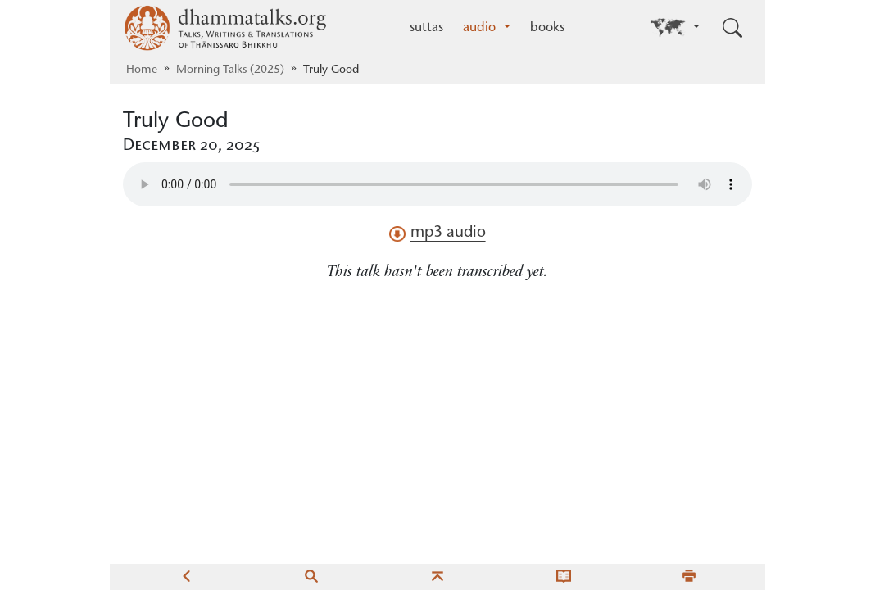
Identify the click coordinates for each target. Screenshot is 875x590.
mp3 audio (437, 233)
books (547, 27)
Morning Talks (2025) (230, 70)
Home (141, 70)
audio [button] (481, 27)
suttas (426, 27)
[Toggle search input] (732, 27)
